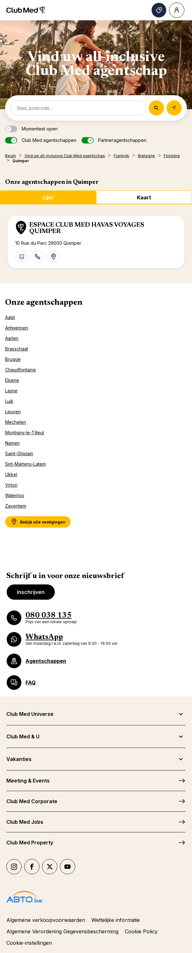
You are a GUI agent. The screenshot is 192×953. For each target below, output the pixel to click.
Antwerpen (16, 327)
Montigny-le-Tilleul (24, 432)
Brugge (13, 359)
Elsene (12, 380)
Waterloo (14, 495)
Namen (12, 443)
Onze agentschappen (43, 303)
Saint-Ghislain (19, 453)
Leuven (13, 411)
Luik (9, 401)
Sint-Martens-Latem (25, 464)
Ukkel (11, 474)
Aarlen (11, 338)
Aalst (10, 317)
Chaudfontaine (20, 369)
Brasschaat (16, 348)
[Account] (176, 10)
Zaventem (15, 506)
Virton (11, 485)
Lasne (11, 390)
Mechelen (15, 422)
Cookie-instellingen (29, 943)
